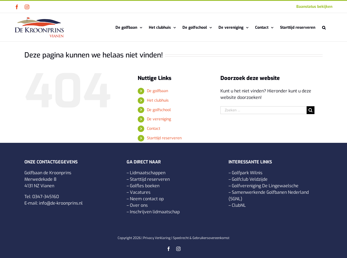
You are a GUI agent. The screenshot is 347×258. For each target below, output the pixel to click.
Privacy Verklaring (157, 238)
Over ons (139, 205)
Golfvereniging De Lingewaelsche (265, 186)
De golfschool (159, 109)
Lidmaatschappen (147, 173)
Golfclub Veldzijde (250, 179)
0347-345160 (45, 196)
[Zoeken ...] (263, 110)
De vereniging (159, 119)
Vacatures (140, 192)
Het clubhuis (158, 100)
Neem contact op (147, 199)
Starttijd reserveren (164, 138)
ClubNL (239, 205)
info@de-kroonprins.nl (61, 203)
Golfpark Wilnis (247, 173)
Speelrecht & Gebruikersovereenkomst (201, 238)
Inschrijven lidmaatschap (155, 212)
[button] (324, 27)
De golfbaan (157, 90)
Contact (153, 128)
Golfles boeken (144, 186)
